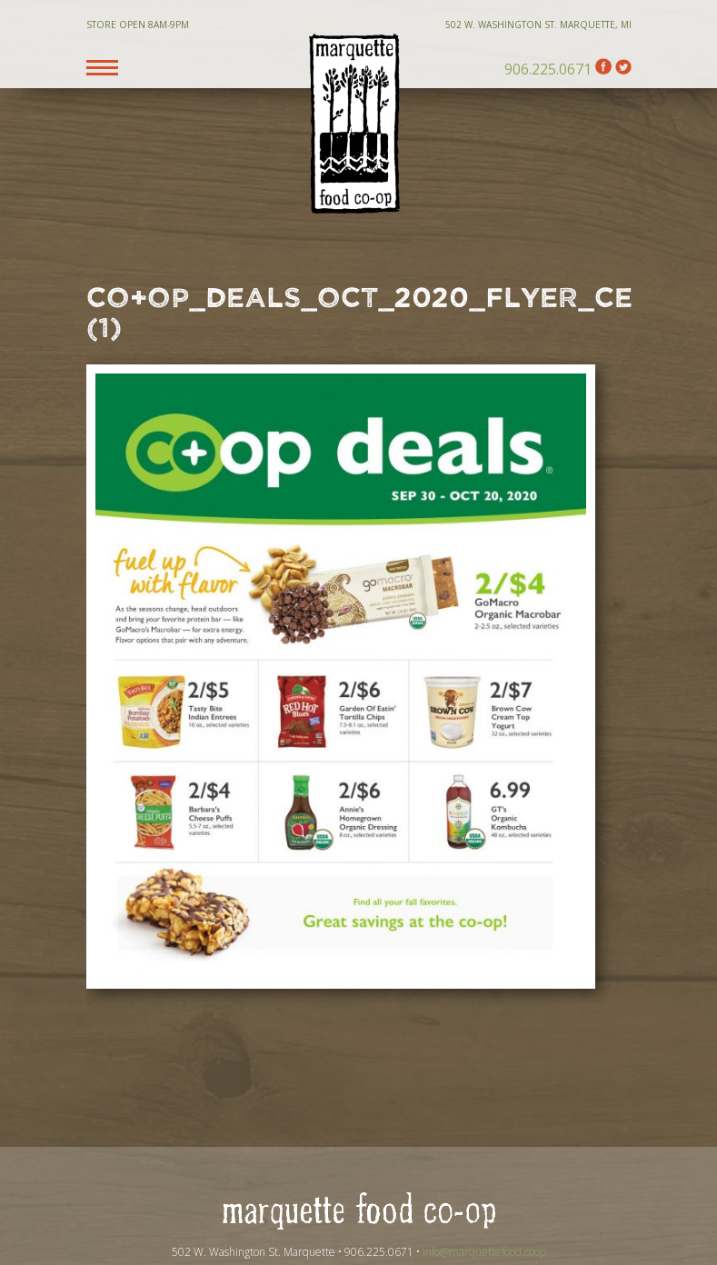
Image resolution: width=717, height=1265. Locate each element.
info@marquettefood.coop (484, 1252)
